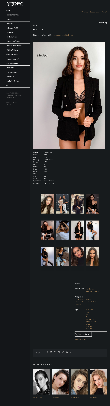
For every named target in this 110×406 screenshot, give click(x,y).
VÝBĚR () (103, 23)
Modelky (78, 304)
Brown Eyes (90, 319)
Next (104, 12)
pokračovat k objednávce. (64, 35)
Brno (88, 314)
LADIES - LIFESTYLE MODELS (85, 302)
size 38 (89, 329)
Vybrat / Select (83, 334)
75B (87, 312)
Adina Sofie (55, 397)
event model (91, 321)
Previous (85, 12)
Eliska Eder (93, 397)
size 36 (89, 326)
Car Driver (90, 289)
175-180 (89, 310)
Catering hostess (92, 291)
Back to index (95, 12)
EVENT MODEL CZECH (83, 299)
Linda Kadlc (75, 397)
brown (88, 317)
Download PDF (80, 339)
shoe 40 (89, 324)
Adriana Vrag (37, 397)
